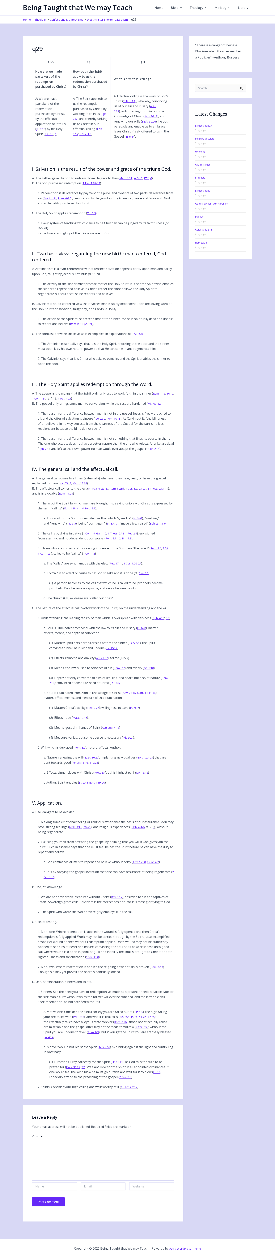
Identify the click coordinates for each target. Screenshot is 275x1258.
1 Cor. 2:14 (154, 454)
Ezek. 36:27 (92, 762)
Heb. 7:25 (93, 713)
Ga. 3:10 (150, 673)
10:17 (36, 403)
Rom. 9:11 (112, 543)
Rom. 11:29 (72, 498)
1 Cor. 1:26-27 (134, 568)
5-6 (166, 528)
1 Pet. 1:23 (75, 403)
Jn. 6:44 (130, 141)
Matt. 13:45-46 (148, 698)
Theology (202, 7)
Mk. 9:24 (128, 743)
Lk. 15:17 (112, 653)
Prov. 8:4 (100, 777)
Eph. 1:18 (70, 513)
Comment (39, 1141)
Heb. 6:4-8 (140, 832)
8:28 (166, 553)
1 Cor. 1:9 (94, 139)
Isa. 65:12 (66, 488)
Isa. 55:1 (126, 1022)
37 (85, 1072)
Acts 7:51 (105, 1052)
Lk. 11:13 (118, 1067)
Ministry (225, 7)
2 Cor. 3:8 (125, 1082)
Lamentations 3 (203, 125)
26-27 (107, 493)
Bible (181, 7)
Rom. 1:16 (160, 398)
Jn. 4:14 (49, 1042)
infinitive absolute (204, 138)
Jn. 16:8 (142, 633)
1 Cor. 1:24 (45, 558)
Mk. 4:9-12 (155, 408)
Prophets (200, 177)
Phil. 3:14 (79, 1022)
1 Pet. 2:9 (135, 538)
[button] (185, 7)
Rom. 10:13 (115, 423)
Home (166, 8)
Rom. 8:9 (94, 1037)
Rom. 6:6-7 (66, 203)
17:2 (149, 183)
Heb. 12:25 (152, 1022)
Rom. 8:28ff (120, 493)
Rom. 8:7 (76, 329)
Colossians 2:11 (203, 229)
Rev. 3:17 (117, 902)
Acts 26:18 (151, 121)
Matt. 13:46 (80, 723)
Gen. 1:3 (144, 578)
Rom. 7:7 (120, 673)
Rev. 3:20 (138, 339)
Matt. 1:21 (126, 183)
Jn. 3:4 (112, 528)
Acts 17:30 (140, 867)
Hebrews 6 (201, 242)
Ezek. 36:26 (149, 126)
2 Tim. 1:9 (129, 106)
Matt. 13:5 (76, 832)
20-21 (89, 832)
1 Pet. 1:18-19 (92, 188)
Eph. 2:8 (79, 124)
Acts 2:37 (102, 663)
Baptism (199, 216)
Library (244, 8)
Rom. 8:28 (121, 1027)
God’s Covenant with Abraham (211, 203)
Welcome (200, 151)
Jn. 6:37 (136, 713)
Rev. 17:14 (117, 568)
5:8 (169, 623)
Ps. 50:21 (135, 648)
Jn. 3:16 (140, 183)
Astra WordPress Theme (185, 1248)
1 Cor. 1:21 (48, 403)
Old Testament (203, 164)
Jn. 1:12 (41, 134)
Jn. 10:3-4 (94, 493)
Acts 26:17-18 (111, 733)
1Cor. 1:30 (93, 962)
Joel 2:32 (101, 423)
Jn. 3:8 (157, 1077)
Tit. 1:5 (139, 1017)
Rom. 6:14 (157, 972)
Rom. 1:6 (156, 553)
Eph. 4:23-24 (147, 762)
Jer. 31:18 (79, 767)
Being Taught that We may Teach (78, 7)
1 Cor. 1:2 (90, 558)
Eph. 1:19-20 (99, 787)
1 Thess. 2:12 (119, 538)
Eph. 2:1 (88, 329)
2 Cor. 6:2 (154, 867)
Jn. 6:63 (138, 523)
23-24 (147, 493)
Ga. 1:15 (102, 538)
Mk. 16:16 (144, 777)
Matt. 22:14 (82, 488)
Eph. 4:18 (159, 623)
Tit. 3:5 (49, 139)
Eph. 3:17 (80, 139)
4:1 (80, 513)
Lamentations (202, 190)
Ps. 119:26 (94, 767)
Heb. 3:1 (92, 513)
